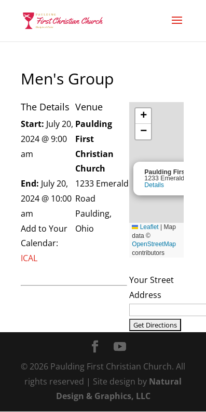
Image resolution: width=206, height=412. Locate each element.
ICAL (29, 258)
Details (154, 185)
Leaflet (145, 227)
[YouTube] (120, 347)
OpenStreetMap (154, 244)
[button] (143, 116)
